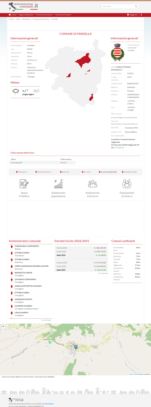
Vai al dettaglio (46, 303)
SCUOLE (87, 172)
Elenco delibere (131, 132)
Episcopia (117, 256)
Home (11, 19)
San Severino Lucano (118, 269)
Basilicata (26, 19)
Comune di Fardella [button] (63, 15)
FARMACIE (22, 172)
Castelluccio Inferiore (118, 278)
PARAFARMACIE (44, 172)
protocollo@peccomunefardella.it (124, 117)
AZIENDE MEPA (130, 172)
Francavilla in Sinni (118, 248)
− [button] (3, 313)
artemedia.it (49, 386)
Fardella (54, 19)
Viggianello (117, 265)
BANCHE (65, 172)
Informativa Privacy (36, 392)
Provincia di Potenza (41, 19)
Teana (115, 262)
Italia (18, 19)
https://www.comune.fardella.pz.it (124, 124)
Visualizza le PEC (131, 128)
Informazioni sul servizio (18, 392)
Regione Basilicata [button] (26, 15)
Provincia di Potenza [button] (44, 15)
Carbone (116, 259)
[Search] (118, 6)
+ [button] (3, 309)
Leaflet (130, 357)
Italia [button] (14, 15)
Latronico (117, 274)
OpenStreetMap (139, 357)
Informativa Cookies (54, 392)
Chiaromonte (118, 253)
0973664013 (119, 147)
